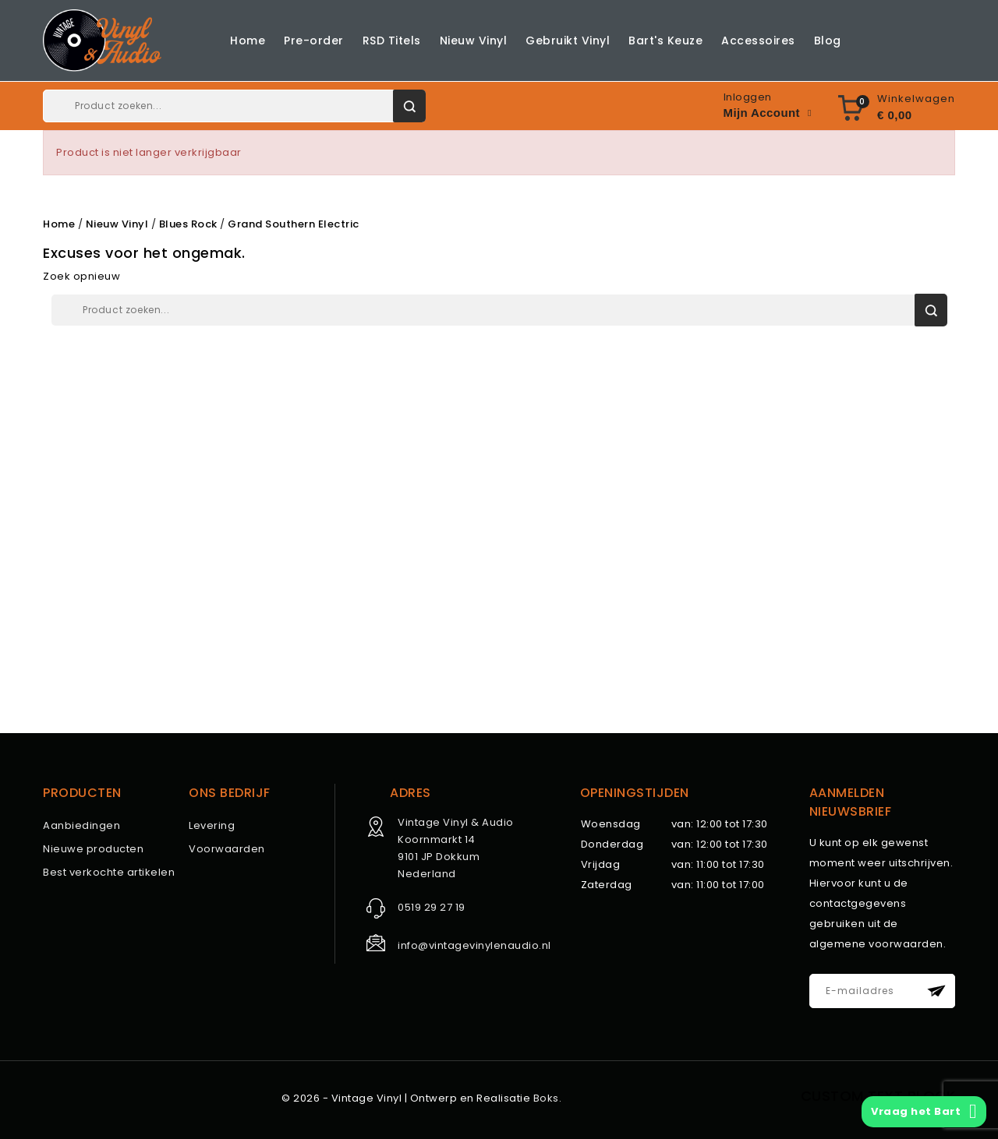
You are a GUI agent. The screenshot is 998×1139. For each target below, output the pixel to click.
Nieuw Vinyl (474, 40)
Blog (827, 40)
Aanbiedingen (81, 825)
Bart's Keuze (665, 40)
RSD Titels (392, 40)
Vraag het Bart (924, 1111)
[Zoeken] (234, 106)
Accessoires (758, 40)
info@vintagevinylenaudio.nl (474, 945)
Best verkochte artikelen (109, 872)
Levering (212, 825)
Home (247, 40)
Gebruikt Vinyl (568, 40)
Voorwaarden (227, 848)
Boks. (547, 1098)
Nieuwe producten (93, 848)
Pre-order (314, 40)
